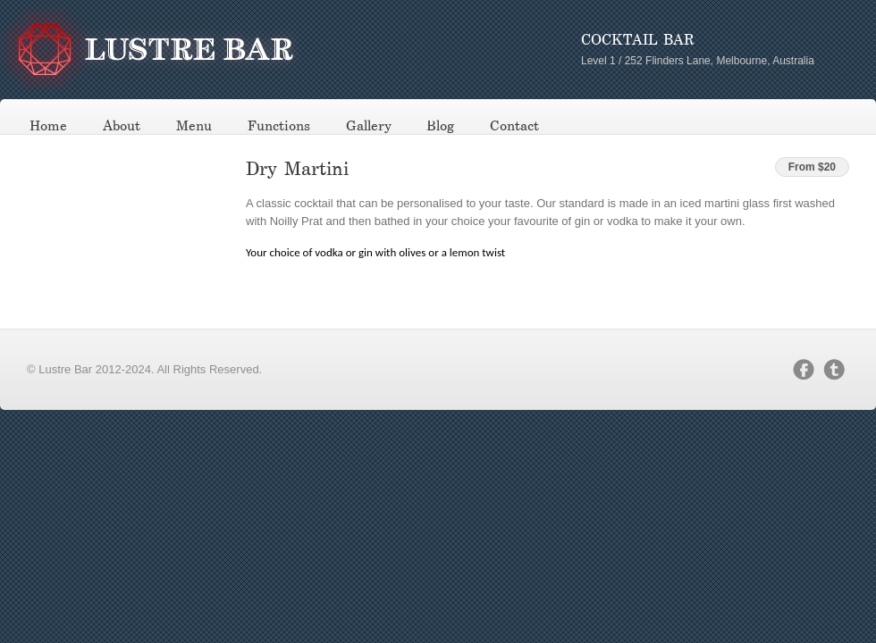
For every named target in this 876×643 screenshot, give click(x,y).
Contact (514, 126)
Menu (194, 126)
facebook (803, 369)
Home (48, 126)
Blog (440, 126)
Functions (279, 126)
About (121, 126)
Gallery (369, 126)
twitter (834, 369)
